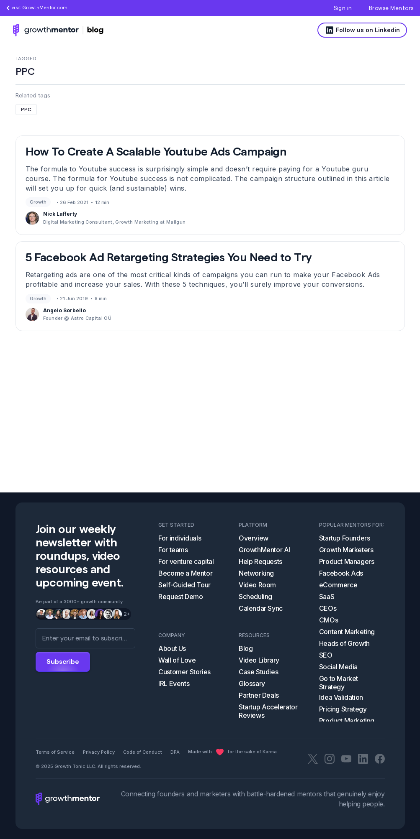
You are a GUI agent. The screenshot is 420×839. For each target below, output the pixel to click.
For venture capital (186, 561)
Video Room (257, 585)
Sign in (343, 8)
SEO (325, 655)
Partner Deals (259, 695)
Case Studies (258, 672)
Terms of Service (55, 752)
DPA (175, 752)
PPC (26, 109)
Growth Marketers (346, 550)
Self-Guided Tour (184, 585)
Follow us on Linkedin (362, 30)
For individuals (179, 538)
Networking (256, 573)
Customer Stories (184, 672)
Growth (38, 202)
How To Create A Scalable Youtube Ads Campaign (156, 152)
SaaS (326, 596)
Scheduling (255, 596)
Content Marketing (347, 631)
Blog (246, 648)
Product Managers (346, 561)
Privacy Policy (99, 752)
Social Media (338, 667)
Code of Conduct (142, 752)
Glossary (252, 683)
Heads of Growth (344, 643)
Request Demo (180, 596)
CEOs (327, 608)
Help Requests (260, 561)
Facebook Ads (341, 573)
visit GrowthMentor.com (37, 7)
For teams (173, 550)
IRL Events (173, 683)
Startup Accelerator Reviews (268, 711)
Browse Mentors (391, 8)
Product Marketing (346, 721)
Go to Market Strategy (338, 682)
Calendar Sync (261, 608)
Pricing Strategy (343, 709)
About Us (172, 648)
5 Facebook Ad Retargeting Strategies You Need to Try (169, 257)
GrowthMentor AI (264, 550)
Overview (253, 538)
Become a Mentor (185, 573)
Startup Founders (344, 538)
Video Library (259, 660)
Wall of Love (177, 660)
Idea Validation (341, 697)
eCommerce (338, 585)
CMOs (328, 620)
